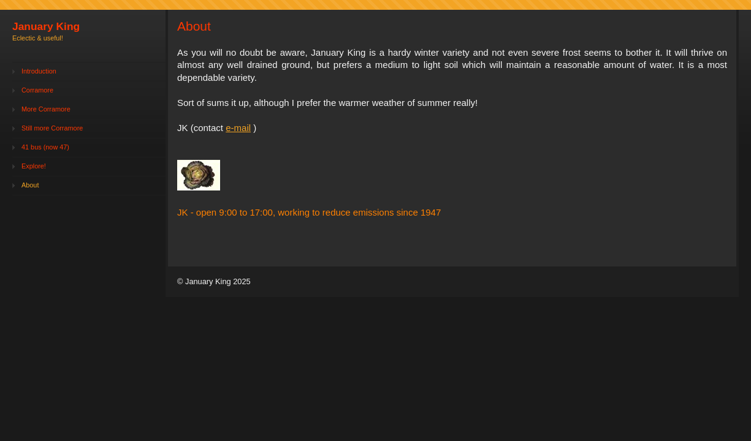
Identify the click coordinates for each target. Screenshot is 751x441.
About (30, 185)
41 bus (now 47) (45, 147)
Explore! (33, 166)
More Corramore (46, 109)
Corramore (37, 90)
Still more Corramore (52, 128)
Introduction (38, 71)
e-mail (238, 128)
